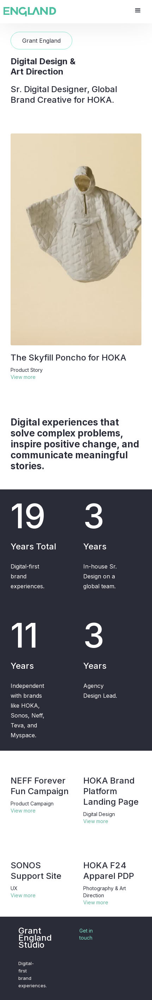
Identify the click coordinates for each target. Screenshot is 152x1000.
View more (23, 377)
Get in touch (86, 934)
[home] (30, 11)
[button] (137, 10)
